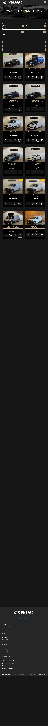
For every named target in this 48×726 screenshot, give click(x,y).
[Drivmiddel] (24, 41)
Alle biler (4, 624)
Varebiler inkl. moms (6, 628)
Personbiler (4, 629)
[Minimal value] (24, 23)
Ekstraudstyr (4, 641)
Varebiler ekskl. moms (6, 626)
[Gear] (24, 45)
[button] (45, 2)
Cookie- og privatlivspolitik (21, 674)
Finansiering (4, 637)
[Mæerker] (24, 49)
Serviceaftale (5, 639)
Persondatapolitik (30, 674)
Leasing (4, 635)
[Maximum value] (34, 25)
